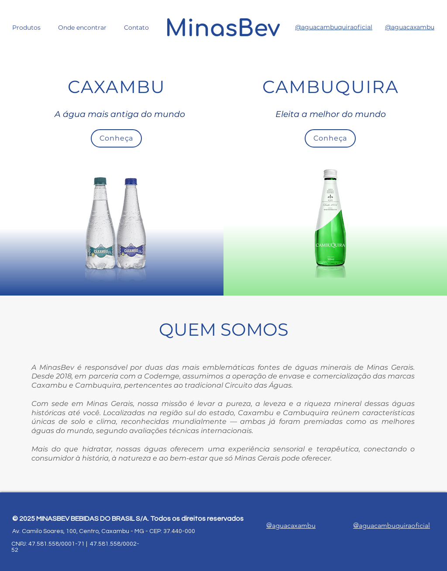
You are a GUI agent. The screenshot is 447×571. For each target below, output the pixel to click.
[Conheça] (116, 138)
